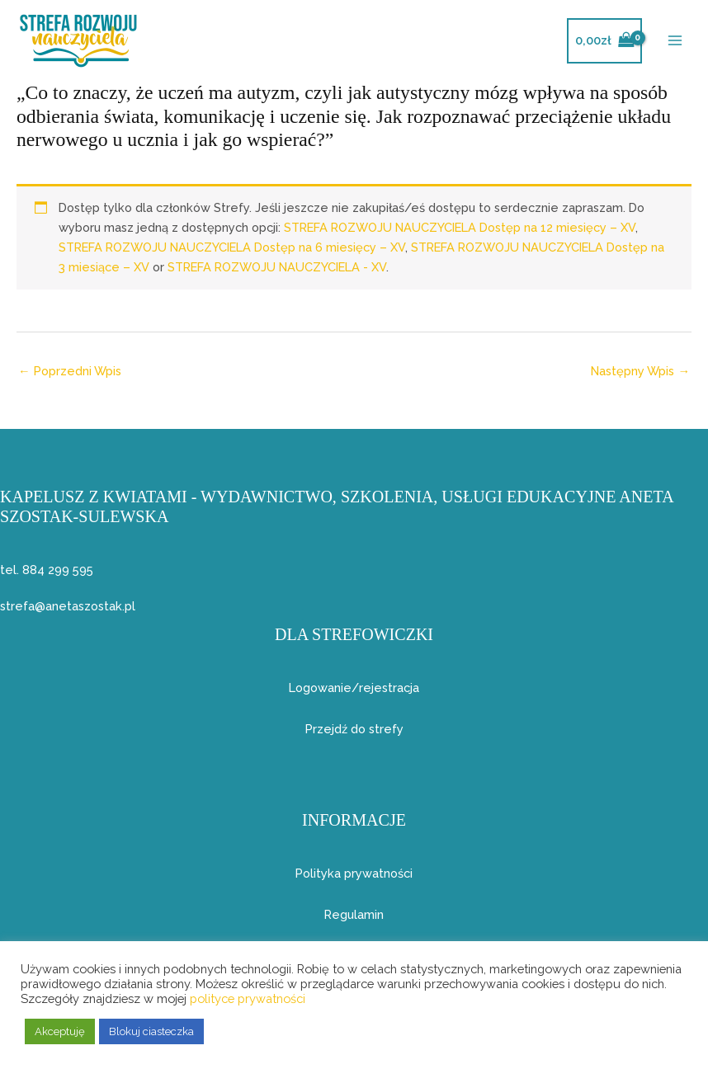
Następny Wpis (640, 371)
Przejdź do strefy (354, 729)
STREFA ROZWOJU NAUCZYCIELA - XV (277, 267)
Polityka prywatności (354, 873)
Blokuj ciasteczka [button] (151, 1031)
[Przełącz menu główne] (674, 40)
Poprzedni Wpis (69, 371)
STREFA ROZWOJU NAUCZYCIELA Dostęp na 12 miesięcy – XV (459, 227)
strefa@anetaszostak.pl (67, 606)
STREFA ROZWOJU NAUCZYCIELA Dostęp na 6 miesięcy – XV (232, 247)
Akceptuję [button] (60, 1031)
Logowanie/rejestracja (354, 687)
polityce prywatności (247, 998)
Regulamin (354, 914)
